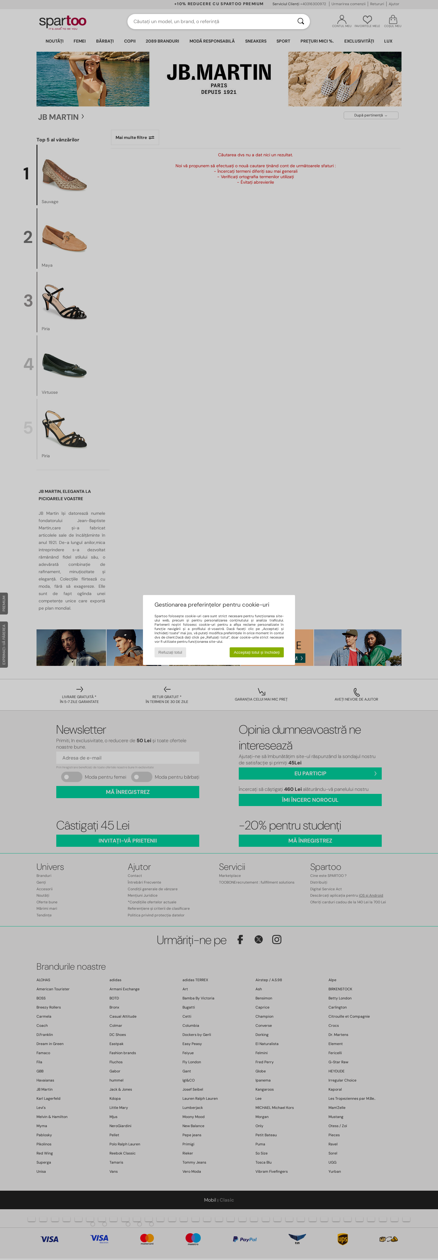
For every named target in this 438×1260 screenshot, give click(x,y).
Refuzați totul (170, 652)
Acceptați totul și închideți (257, 652)
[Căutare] (301, 21)
